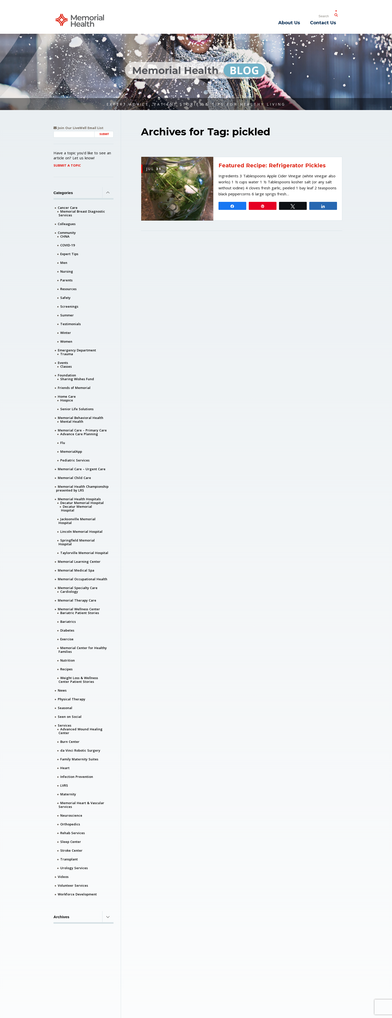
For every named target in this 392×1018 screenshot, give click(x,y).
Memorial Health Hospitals (79, 499)
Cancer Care (68, 207)
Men (63, 262)
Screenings (69, 306)
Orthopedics (70, 824)
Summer (67, 315)
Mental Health (71, 421)
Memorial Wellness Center (79, 609)
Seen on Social (70, 716)
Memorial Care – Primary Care (82, 430)
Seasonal (65, 708)
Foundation (67, 375)
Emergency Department (77, 350)
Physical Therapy (71, 699)
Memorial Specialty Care (78, 588)
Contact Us (323, 23)
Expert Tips (69, 254)
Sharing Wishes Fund (77, 379)
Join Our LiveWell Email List (79, 128)
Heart (65, 768)
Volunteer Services (73, 885)
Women (66, 341)
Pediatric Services (75, 460)
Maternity (68, 794)
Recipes (66, 669)
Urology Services (74, 868)
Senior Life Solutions (77, 409)
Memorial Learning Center (79, 561)
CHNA (65, 236)
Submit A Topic (67, 165)
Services (64, 725)
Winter (65, 332)
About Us (289, 23)
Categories (84, 192)
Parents (66, 280)
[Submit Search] (336, 14)
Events (63, 362)
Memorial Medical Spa (76, 570)
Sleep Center (70, 841)
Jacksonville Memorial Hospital (77, 521)
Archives (84, 916)
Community (67, 232)
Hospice (66, 400)
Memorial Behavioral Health (80, 417)
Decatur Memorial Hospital (82, 502)
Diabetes (67, 630)
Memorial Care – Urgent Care (82, 469)
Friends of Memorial (74, 387)
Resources (68, 289)
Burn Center (70, 741)
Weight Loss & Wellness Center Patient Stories (78, 680)
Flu (62, 442)
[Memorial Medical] (80, 20)
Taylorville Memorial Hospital (84, 553)
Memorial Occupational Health (82, 579)
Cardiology (69, 591)
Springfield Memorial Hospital (76, 542)
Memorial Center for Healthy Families (82, 650)
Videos (63, 876)
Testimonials (70, 324)
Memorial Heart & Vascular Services (81, 805)
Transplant (69, 859)
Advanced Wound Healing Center (80, 731)
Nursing (66, 271)
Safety (65, 297)
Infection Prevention (76, 776)
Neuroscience (71, 815)
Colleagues (67, 224)
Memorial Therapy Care (77, 600)
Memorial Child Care (74, 477)
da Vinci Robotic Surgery (80, 750)
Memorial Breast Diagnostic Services (81, 213)
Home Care (67, 396)
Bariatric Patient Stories (79, 613)
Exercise (67, 639)
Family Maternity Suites (79, 759)
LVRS (64, 785)
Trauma (66, 354)
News (62, 690)
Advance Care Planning (79, 434)
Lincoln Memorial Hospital (81, 531)
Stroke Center (71, 850)
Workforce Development (77, 894)
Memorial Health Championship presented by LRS (82, 488)
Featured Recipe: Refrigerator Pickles (272, 165)
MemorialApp (71, 451)
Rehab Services (72, 833)
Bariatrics (68, 621)
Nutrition (67, 660)
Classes (66, 366)
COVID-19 (67, 245)
